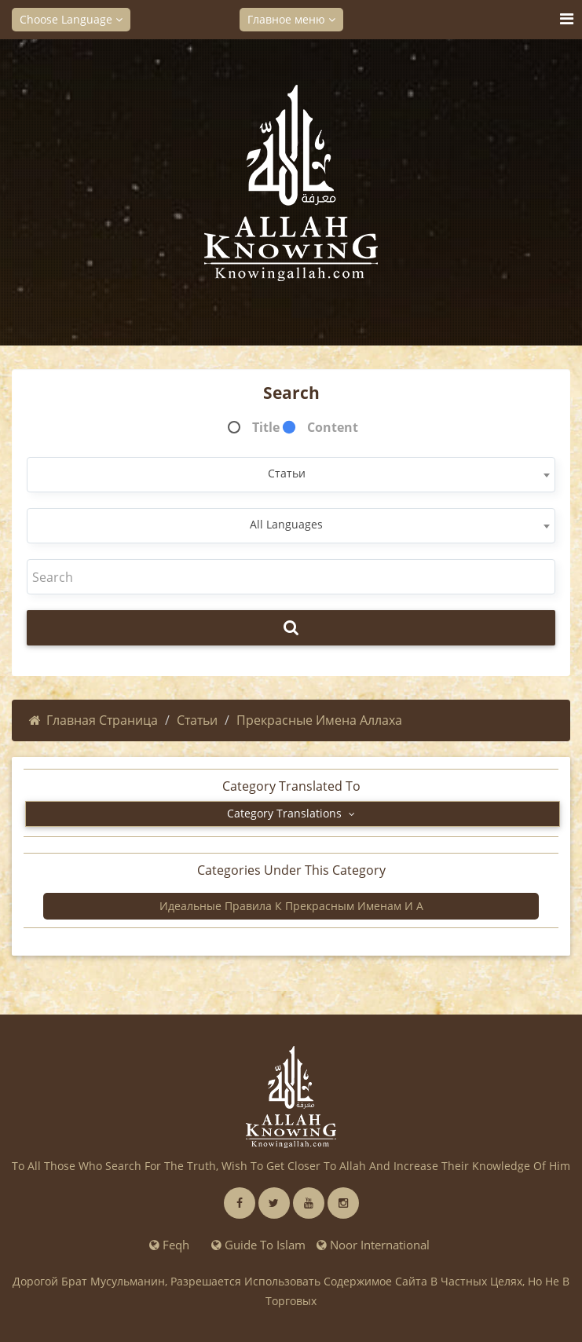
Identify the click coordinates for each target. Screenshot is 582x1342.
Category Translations (291, 813)
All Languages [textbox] (286, 524)
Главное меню (291, 19)
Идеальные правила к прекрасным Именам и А (291, 905)
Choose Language (71, 19)
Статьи (197, 720)
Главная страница (93, 720)
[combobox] (291, 474)
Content (332, 427)
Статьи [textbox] (287, 473)
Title (266, 427)
